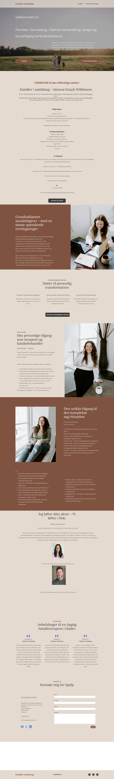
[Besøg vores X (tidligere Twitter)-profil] (26, 726)
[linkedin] (30, 726)
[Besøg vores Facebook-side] (22, 726)
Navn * (56, 694)
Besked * (56, 712)
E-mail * (56, 700)
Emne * (56, 706)
